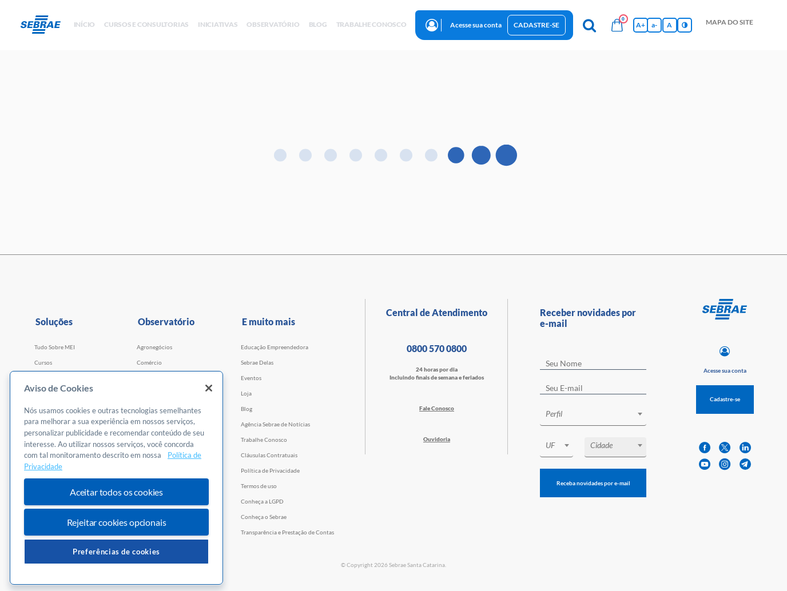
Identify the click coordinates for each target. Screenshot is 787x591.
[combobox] (593, 416)
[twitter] (724, 448)
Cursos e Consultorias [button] (146, 24)
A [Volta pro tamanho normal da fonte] (669, 25)
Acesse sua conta (476, 25)
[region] (116, 478)
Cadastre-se (536, 25)
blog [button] (318, 24)
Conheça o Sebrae (264, 516)
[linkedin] (745, 448)
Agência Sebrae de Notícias (275, 424)
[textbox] (599, 414)
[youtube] (704, 464)
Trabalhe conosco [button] (371, 24)
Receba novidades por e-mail (593, 483)
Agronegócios (154, 347)
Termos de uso (259, 485)
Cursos (43, 362)
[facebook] (704, 448)
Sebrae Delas (257, 362)
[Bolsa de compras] (617, 25)
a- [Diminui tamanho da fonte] (654, 25)
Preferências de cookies (116, 551)
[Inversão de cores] (684, 25)
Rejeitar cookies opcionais (116, 522)
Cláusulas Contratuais (269, 455)
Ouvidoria (436, 439)
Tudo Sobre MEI (54, 347)
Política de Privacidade (270, 470)
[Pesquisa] (590, 25)
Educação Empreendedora (274, 347)
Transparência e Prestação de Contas (287, 532)
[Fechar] (208, 388)
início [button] (85, 24)
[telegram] (745, 464)
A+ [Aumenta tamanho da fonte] (640, 25)
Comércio (149, 362)
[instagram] (724, 464)
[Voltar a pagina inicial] (45, 25)
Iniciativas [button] (217, 24)
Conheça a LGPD (262, 501)
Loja (246, 393)
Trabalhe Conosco (264, 439)
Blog (246, 408)
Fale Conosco (436, 408)
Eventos (251, 377)
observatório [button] (273, 24)
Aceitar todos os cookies (116, 491)
